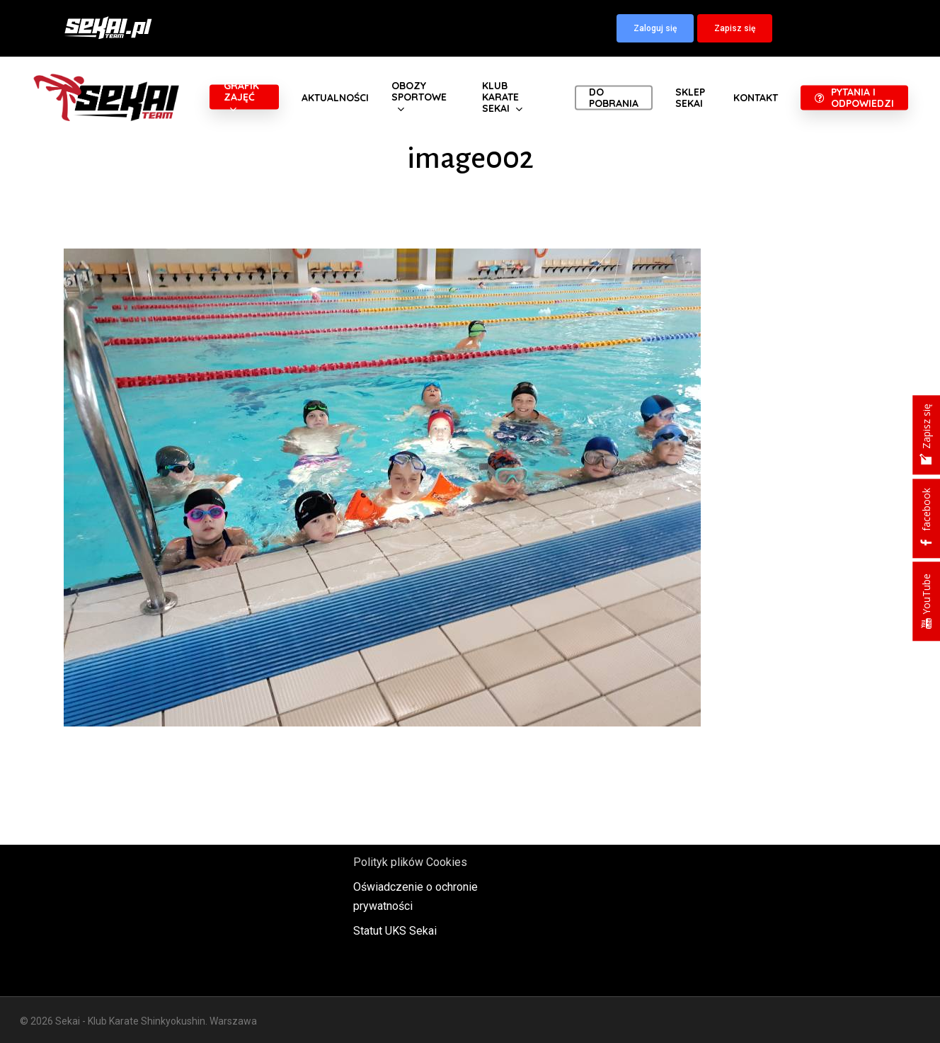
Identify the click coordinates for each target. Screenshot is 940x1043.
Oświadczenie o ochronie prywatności (415, 896)
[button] (655, 28)
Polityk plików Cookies (410, 862)
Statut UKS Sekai (395, 930)
